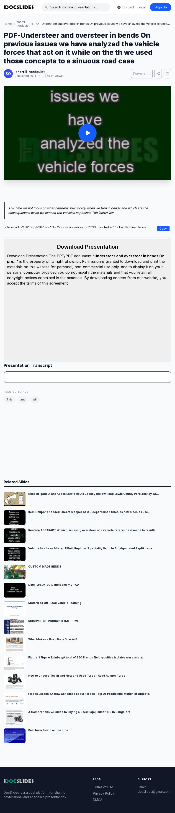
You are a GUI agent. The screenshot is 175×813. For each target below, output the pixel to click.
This (9, 399)
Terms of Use (103, 787)
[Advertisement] (87, 192)
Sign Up (160, 7)
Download (142, 73)
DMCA (97, 800)
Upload (125, 7)
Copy (163, 228)
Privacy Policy (103, 793)
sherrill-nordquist (23, 23)
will (35, 399)
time (23, 399)
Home (8, 23)
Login (141, 7)
